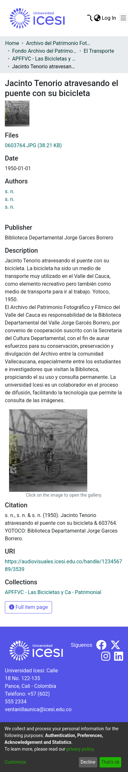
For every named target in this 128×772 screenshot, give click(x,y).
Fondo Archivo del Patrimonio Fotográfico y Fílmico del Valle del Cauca (44, 51)
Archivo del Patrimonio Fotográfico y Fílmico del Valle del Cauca (58, 43)
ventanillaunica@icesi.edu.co (38, 709)
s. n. (10, 191)
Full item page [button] (28, 607)
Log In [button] (109, 18)
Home (12, 43)
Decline (87, 762)
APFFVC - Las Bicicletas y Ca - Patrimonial (44, 59)
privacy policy (79, 749)
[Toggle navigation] (123, 18)
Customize (15, 762)
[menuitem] (97, 18)
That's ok (110, 762)
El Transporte (99, 51)
